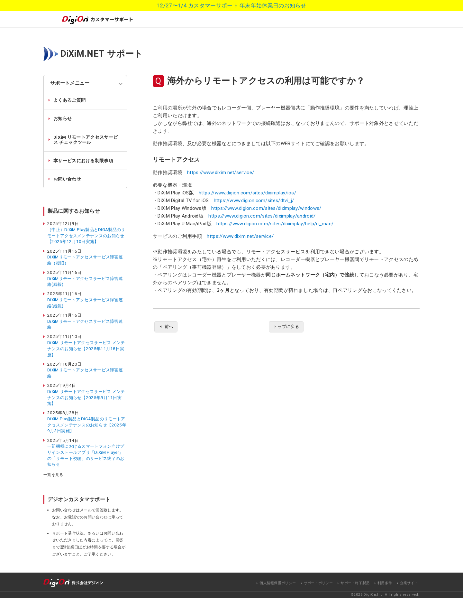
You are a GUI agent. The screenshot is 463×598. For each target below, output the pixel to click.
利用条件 (384, 583)
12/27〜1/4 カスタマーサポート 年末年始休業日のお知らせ (231, 5)
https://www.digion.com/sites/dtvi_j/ (254, 200)
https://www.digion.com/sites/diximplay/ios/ (247, 193)
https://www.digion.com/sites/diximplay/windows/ (266, 208)
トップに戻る (286, 327)
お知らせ (62, 118)
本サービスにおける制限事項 (83, 160)
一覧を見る (53, 475)
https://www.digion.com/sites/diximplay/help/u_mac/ (274, 224)
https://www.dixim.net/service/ (220, 172)
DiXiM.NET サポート (101, 54)
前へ (169, 327)
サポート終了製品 (354, 583)
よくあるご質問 (69, 100)
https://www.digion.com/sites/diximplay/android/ (261, 216)
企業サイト (409, 583)
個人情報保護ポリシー (277, 583)
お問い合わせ (67, 179)
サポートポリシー (318, 583)
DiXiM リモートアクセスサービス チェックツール (85, 140)
